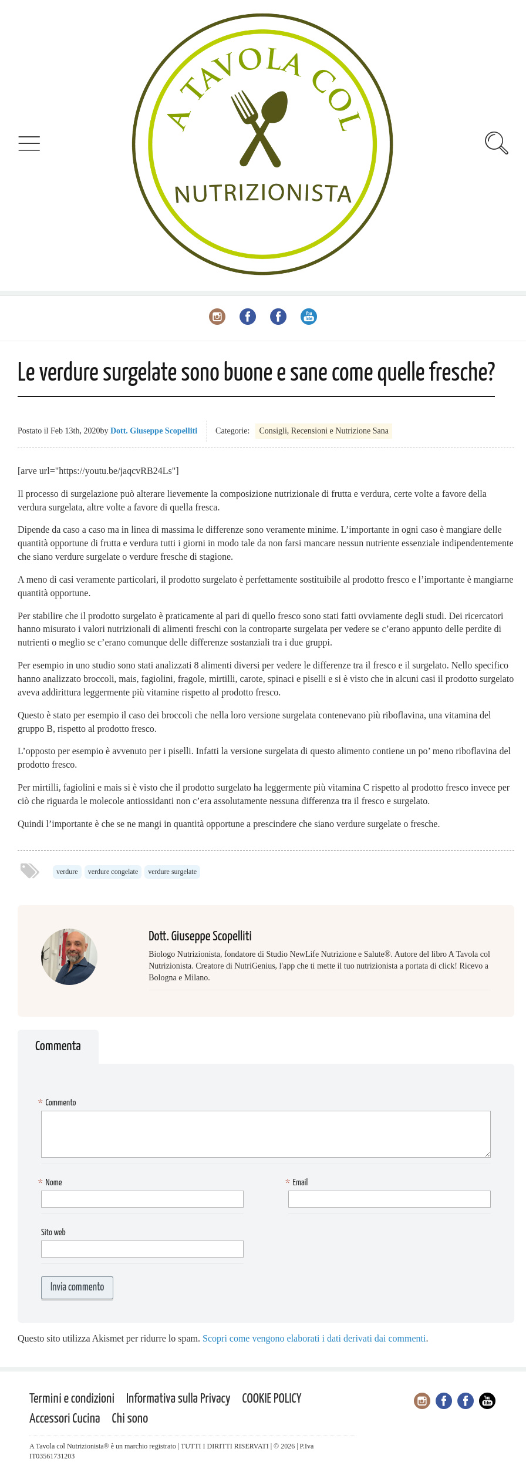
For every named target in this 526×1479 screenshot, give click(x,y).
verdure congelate (113, 872)
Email (298, 1183)
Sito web (53, 1232)
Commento (58, 1103)
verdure (67, 872)
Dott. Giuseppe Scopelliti (153, 430)
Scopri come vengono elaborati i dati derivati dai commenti (314, 1338)
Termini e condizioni (71, 1399)
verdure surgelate (172, 872)
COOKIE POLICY (272, 1399)
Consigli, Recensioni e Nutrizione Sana (323, 430)
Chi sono (130, 1419)
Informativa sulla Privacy (178, 1399)
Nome (51, 1183)
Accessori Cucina (64, 1419)
